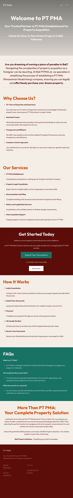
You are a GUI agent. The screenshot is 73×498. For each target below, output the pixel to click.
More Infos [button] (36, 268)
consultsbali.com (61, 419)
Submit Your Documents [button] (36, 255)
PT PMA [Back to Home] (7, 5)
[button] (67, 5)
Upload (9, 306)
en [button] (62, 5)
